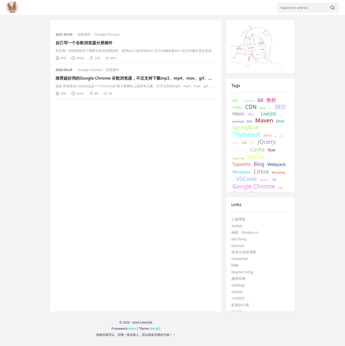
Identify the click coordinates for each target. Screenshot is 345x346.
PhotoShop (278, 172)
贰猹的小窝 (240, 304)
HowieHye (239, 258)
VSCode (246, 178)
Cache (257, 149)
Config (280, 115)
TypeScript (238, 158)
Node (239, 149)
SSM (244, 143)
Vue (271, 150)
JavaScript (249, 101)
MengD (155, 328)
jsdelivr (264, 180)
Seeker (236, 225)
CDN (251, 106)
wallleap (238, 285)
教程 (271, 100)
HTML (237, 107)
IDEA (249, 121)
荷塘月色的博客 (243, 252)
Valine (257, 115)
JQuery (267, 142)
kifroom (237, 245)
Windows (241, 172)
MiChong (238, 239)
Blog (259, 164)
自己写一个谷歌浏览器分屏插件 (83, 43)
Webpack (276, 164)
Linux (261, 171)
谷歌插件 (84, 34)
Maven (264, 120)
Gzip (252, 143)
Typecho (241, 164)
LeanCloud (237, 121)
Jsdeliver (270, 108)
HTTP (268, 159)
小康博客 (238, 219)
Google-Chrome (107, 34)
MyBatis (235, 143)
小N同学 (238, 298)
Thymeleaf (246, 134)
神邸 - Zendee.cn (244, 232)
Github (262, 108)
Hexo (238, 113)
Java (280, 120)
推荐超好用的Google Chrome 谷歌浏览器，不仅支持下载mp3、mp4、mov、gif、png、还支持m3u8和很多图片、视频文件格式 (131, 78)
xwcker (237, 291)
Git (260, 100)
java (267, 135)
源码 (275, 136)
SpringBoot (245, 127)
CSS (235, 101)
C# (274, 179)
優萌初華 (238, 278)
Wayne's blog (242, 271)
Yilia (250, 114)
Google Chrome (89, 69)
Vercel (256, 157)
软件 (280, 136)
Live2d (268, 113)
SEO (280, 106)
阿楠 (234, 265)
